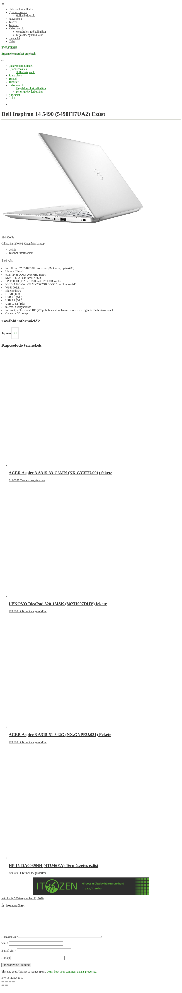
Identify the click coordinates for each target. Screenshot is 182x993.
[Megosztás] (10, 987)
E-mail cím (8, 956)
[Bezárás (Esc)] (13, 987)
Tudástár (13, 25)
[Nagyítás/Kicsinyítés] (2, 987)
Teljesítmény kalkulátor (29, 34)
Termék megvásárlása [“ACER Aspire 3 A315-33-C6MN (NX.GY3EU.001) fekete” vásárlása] (32, 480)
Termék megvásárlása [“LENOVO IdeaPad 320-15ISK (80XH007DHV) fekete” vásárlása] (34, 611)
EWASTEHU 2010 (12, 983)
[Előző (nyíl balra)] (2, 990)
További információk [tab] (21, 252)
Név (4, 949)
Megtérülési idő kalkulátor (31, 31)
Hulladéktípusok (25, 15)
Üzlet (12, 41)
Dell (15, 333)
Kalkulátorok (16, 28)
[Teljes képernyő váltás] (6, 987)
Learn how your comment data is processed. (72, 977)
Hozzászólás (9, 942)
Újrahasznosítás (18, 12)
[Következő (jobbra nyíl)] (6, 990)
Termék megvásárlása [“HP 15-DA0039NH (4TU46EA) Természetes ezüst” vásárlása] (34, 872)
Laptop (41, 243)
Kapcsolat (14, 38)
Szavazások (15, 18)
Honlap (5, 963)
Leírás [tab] (12, 249)
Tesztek (13, 22)
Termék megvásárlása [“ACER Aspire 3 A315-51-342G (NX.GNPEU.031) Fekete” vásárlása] (34, 742)
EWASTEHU (9, 47)
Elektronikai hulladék (21, 9)
